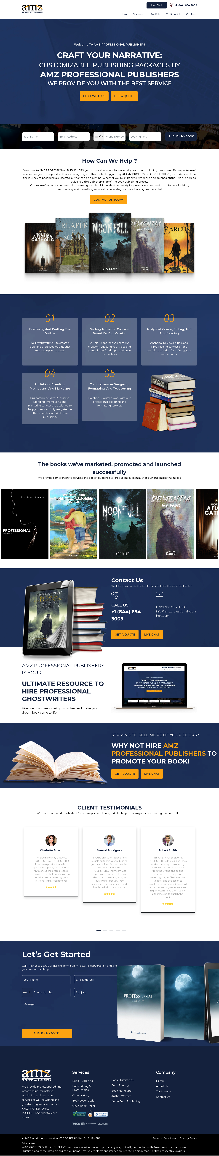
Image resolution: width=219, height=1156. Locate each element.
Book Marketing (121, 1091)
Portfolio (156, 14)
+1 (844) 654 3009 (186, 5)
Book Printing (120, 1085)
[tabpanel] (51, 862)
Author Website (121, 1096)
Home (124, 14)
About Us (162, 1086)
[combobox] (99, 137)
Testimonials (173, 14)
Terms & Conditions (165, 1138)
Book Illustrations (122, 1080)
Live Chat (156, 5)
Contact (191, 14)
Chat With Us (94, 96)
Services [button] (138, 14)
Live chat (152, 634)
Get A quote (124, 96)
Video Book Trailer (83, 1106)
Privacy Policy (188, 1138)
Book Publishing (82, 1081)
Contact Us (163, 1097)
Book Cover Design (84, 1101)
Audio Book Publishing (125, 1101)
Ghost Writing (81, 1095)
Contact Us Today (109, 200)
